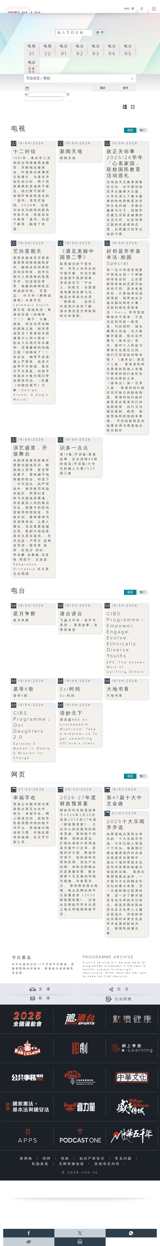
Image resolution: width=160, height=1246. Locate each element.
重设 (102, 87)
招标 (66, 1158)
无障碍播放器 (73, 1164)
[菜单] (154, 7)
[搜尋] (141, 7)
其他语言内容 (108, 1164)
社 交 (123, 989)
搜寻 (125, 87)
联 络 (45, 998)
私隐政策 (41, 1164)
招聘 (48, 1158)
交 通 (45, 989)
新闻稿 (27, 1158)
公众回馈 (123, 999)
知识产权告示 (93, 1158)
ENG (126, 8)
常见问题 (124, 1158)
